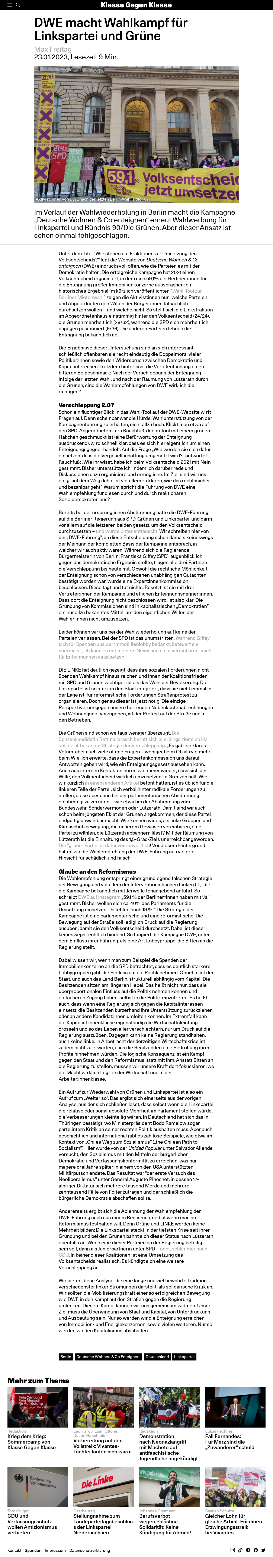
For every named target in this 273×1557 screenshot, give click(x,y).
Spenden (33, 1550)
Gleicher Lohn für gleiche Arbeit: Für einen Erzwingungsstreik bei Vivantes (233, 1524)
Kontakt (14, 1550)
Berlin (65, 1356)
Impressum (55, 1550)
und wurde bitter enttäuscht (126, 531)
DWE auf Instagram (99, 897)
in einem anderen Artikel (112, 783)
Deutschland (157, 1356)
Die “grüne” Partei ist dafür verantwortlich (104, 845)
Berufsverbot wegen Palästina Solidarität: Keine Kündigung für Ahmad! (165, 1524)
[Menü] (9, 5)
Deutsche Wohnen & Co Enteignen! (108, 1356)
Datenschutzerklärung (89, 1550)
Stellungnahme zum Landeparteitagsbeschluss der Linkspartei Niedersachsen (103, 1524)
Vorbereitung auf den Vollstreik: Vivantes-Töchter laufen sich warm (102, 1446)
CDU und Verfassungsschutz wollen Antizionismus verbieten (32, 1524)
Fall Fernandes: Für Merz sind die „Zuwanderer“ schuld (229, 1441)
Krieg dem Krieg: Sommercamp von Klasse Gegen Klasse (31, 1441)
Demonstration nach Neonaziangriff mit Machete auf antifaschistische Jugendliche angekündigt (168, 1447)
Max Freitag (53, 49)
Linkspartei (184, 1356)
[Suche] (18, 5)
